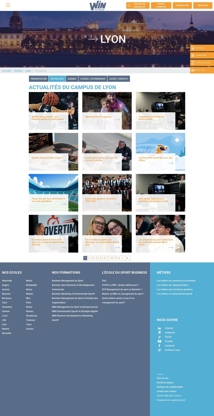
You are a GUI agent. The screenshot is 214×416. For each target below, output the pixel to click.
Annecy (5, 289)
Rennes (29, 311)
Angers (5, 285)
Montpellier (31, 285)
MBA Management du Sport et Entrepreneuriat (75, 307)
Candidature (182, 5)
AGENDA (72, 79)
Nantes (29, 294)
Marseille (6, 333)
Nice (28, 298)
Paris (28, 302)
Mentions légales (165, 382)
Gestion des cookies (166, 391)
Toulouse (30, 320)
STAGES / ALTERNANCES (92, 79)
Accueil (6, 70)
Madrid (5, 329)
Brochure (203, 5)
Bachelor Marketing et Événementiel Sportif (73, 294)
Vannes (29, 329)
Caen (4, 302)
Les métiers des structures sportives (175, 289)
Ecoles (18, 70)
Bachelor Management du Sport (67, 280)
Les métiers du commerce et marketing (176, 280)
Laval (4, 315)
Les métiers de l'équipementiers (172, 285)
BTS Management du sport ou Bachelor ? (122, 289)
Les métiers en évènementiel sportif (174, 294)
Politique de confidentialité (170, 387)
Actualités (57, 79)
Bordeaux (6, 298)
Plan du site (162, 378)
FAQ (104, 280)
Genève (6, 311)
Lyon (28, 70)
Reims (29, 307)
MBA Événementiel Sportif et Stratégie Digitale (75, 311)
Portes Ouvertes (161, 5)
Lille (4, 320)
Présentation (39, 79)
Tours (29, 324)
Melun (29, 280)
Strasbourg (31, 315)
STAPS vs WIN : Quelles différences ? (120, 285)
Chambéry (7, 307)
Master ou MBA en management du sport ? (123, 294)
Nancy (29, 289)
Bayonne (6, 294)
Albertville (7, 280)
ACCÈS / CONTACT (118, 79)
